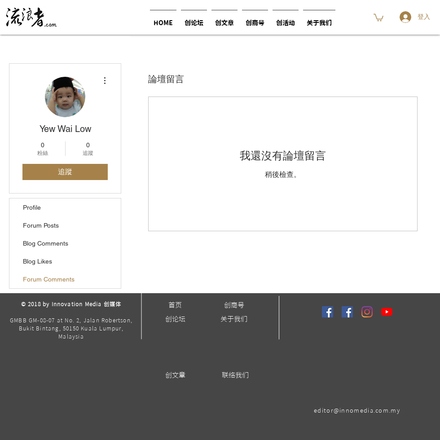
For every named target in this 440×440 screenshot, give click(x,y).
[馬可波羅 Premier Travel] (347, 311)
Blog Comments (45, 243)
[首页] (175, 305)
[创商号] (233, 305)
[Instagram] (367, 311)
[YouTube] (386, 311)
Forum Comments (49, 279)
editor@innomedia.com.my (357, 411)
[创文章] (175, 375)
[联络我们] (235, 375)
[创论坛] (175, 319)
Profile (32, 207)
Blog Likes (37, 261)
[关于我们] (234, 319)
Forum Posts (41, 225)
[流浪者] (327, 311)
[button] (285, 19)
